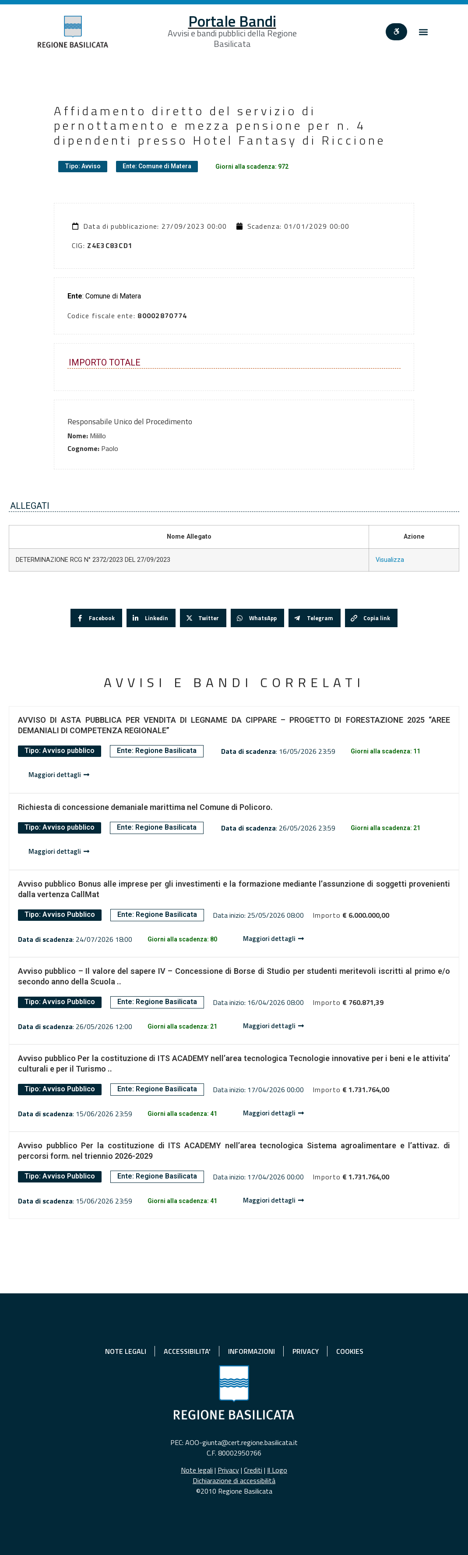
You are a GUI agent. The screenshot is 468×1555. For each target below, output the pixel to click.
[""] (398, 32)
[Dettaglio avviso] (59, 775)
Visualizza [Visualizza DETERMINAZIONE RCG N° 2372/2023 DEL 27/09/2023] (390, 560)
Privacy (228, 1470)
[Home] (73, 32)
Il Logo (277, 1470)
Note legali (197, 1470)
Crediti (253, 1470)
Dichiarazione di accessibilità (234, 1480)
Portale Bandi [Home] (232, 21)
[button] (423, 32)
